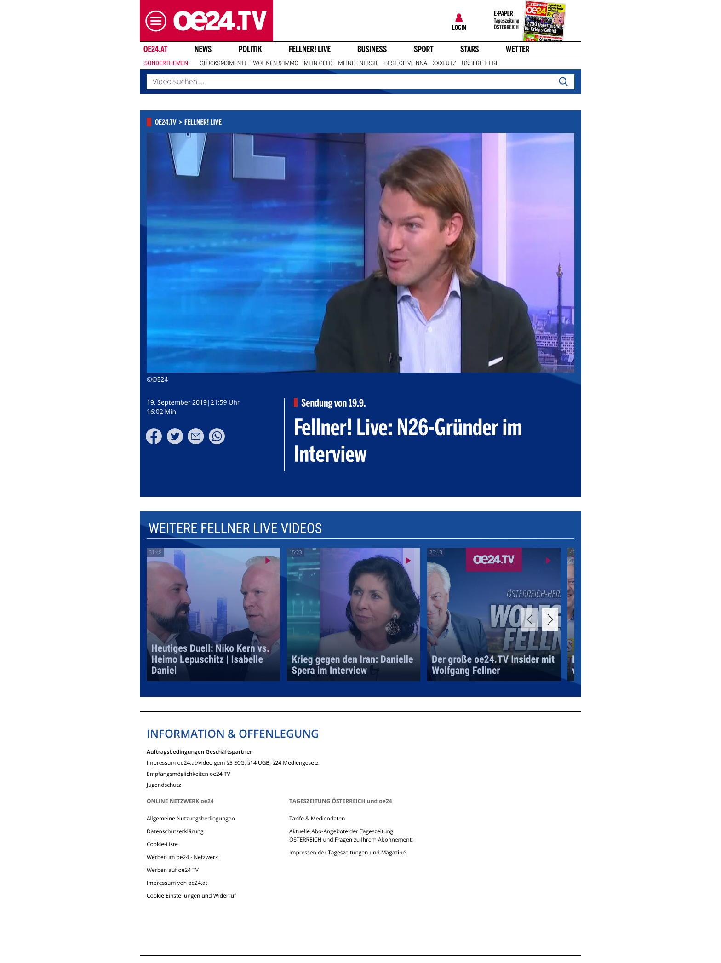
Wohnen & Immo (275, 63)
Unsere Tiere (480, 63)
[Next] (550, 619)
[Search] (563, 81)
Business (372, 49)
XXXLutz (444, 63)
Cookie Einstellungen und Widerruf (191, 896)
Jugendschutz (164, 784)
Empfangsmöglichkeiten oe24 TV (188, 773)
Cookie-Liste (162, 844)
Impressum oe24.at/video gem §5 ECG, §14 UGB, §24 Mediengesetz (233, 762)
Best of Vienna (405, 63)
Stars (469, 49)
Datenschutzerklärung (175, 831)
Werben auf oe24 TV (173, 870)
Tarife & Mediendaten (317, 818)
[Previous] (529, 619)
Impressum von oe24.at (177, 883)
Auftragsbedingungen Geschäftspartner (199, 751)
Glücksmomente (223, 63)
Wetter (518, 49)
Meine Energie (358, 63)
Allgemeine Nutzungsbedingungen (191, 818)
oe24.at (155, 49)
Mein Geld (318, 63)
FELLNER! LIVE (310, 49)
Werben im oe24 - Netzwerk (182, 857)
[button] (153, 21)
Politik (250, 49)
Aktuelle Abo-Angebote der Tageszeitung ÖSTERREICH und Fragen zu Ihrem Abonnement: (351, 835)
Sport (424, 49)
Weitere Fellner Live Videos (235, 529)
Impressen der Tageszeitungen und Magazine (347, 852)
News (203, 49)
